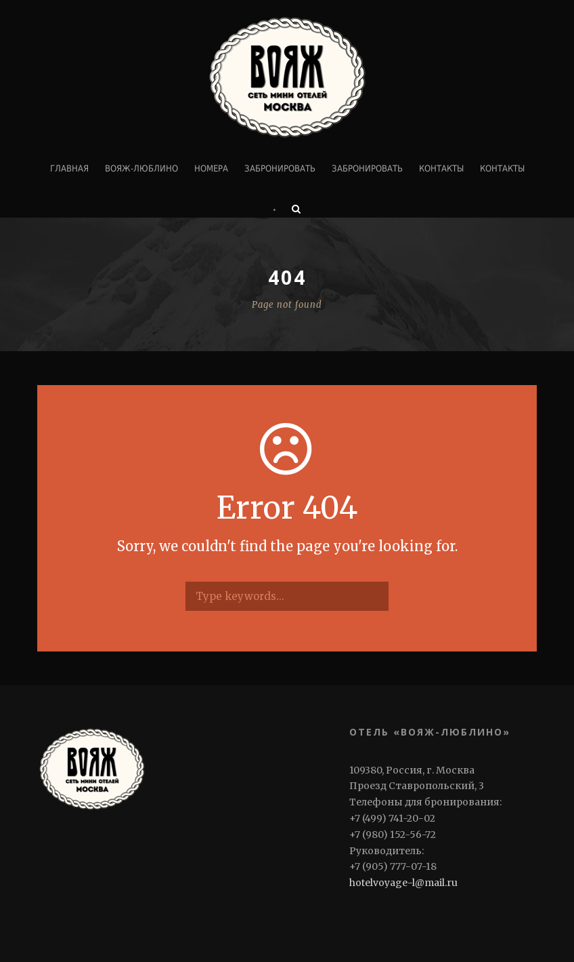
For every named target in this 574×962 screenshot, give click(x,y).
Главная (69, 168)
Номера (211, 168)
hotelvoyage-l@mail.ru (403, 883)
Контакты (441, 168)
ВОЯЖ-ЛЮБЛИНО (141, 168)
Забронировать (279, 168)
